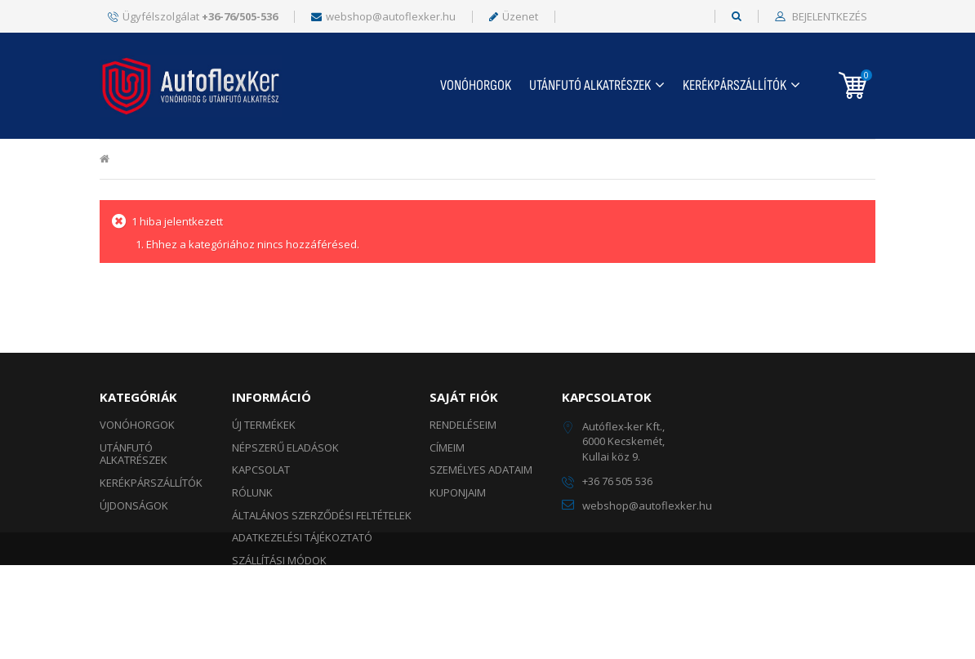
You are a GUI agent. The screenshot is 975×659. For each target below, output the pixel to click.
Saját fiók (464, 397)
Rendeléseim (463, 424)
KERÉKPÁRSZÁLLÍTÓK (734, 85)
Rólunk (252, 492)
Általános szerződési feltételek (322, 515)
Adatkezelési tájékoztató (302, 537)
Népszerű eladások (285, 447)
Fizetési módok (273, 582)
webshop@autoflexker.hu (383, 16)
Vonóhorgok (475, 85)
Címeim (447, 447)
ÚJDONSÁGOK (134, 505)
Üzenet (513, 16)
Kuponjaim (458, 492)
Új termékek (264, 424)
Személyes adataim (481, 469)
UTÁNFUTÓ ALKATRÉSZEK (590, 85)
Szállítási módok (279, 560)
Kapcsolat (261, 469)
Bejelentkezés (828, 17)
